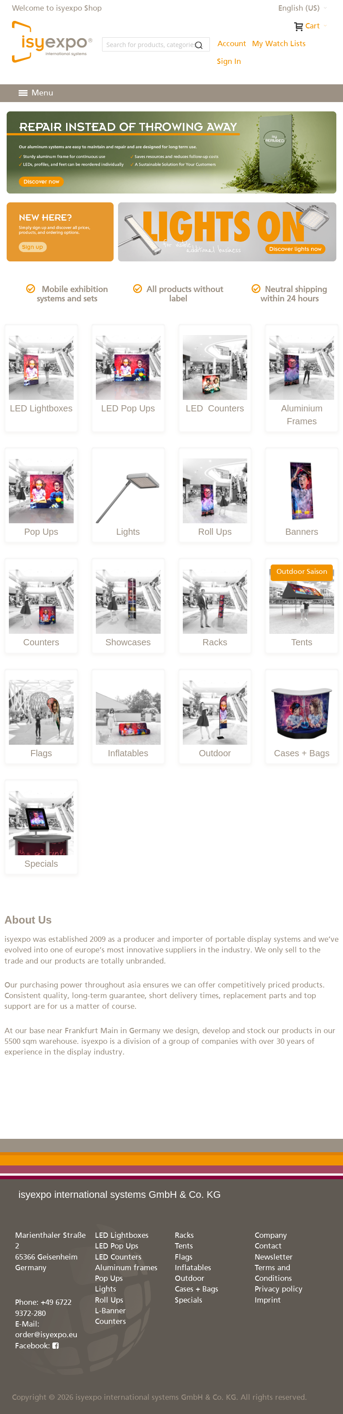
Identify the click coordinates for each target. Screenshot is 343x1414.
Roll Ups (215, 532)
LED (195, 408)
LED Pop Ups (128, 408)
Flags (41, 753)
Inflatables (128, 753)
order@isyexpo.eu (46, 1335)
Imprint (268, 1300)
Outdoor (215, 753)
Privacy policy (279, 1289)
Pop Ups (41, 532)
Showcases (127, 642)
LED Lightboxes (41, 408)
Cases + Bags (302, 753)
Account (231, 44)
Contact (268, 1246)
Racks (215, 642)
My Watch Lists (279, 44)
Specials (41, 864)
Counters (224, 408)
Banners (302, 532)
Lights (128, 532)
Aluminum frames (126, 1268)
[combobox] (156, 44)
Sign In (229, 62)
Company (271, 1236)
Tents (301, 642)
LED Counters (118, 1257)
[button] (302, 9)
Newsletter (274, 1257)
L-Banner (110, 1311)
